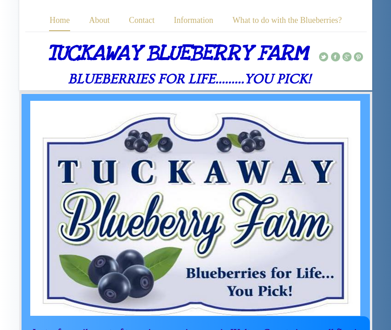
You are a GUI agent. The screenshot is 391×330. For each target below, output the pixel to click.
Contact (141, 20)
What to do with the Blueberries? (286, 20)
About (99, 20)
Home (60, 20)
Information (193, 20)
